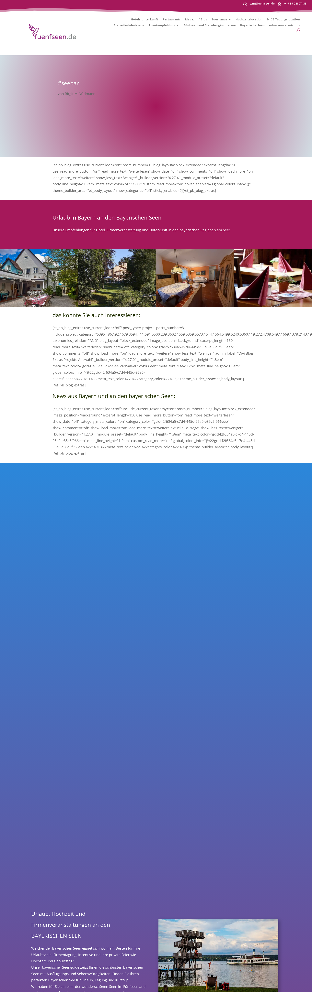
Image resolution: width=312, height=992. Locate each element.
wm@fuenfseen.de (262, 3)
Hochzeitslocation (249, 19)
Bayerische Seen (252, 25)
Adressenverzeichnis (284, 25)
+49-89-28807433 (295, 3)
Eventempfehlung (162, 25)
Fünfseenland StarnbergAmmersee (210, 25)
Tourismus (219, 19)
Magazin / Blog (196, 19)
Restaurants (172, 19)
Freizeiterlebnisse (127, 25)
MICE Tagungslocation (283, 19)
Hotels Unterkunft (144, 19)
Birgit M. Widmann (80, 93)
